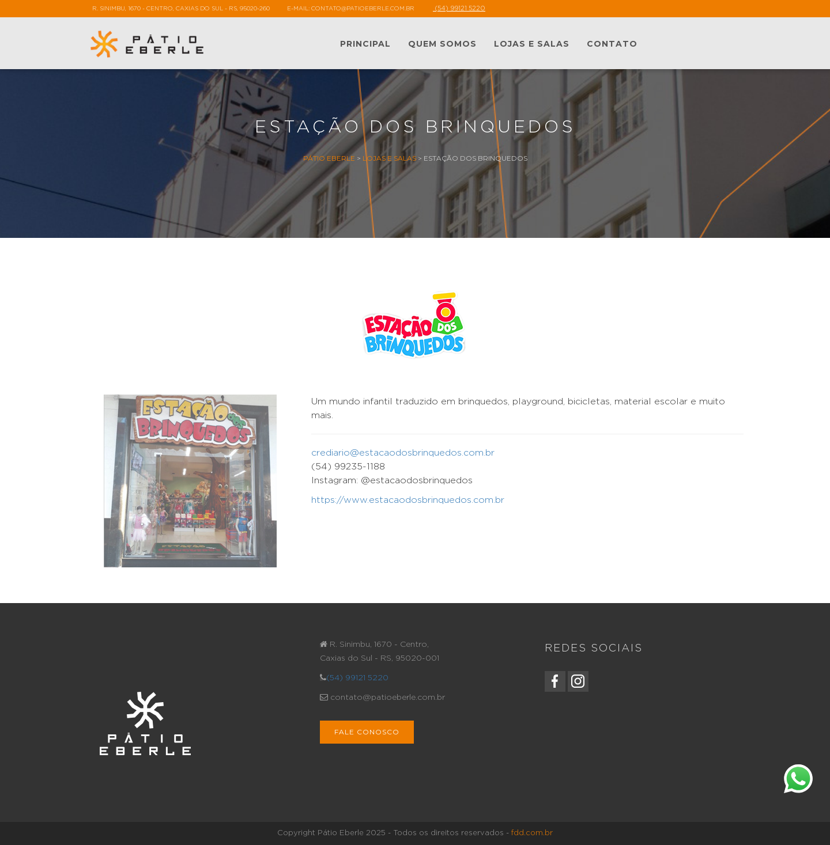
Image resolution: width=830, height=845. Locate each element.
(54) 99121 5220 (357, 678)
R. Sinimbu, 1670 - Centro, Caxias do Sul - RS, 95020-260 (181, 9)
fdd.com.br (532, 833)
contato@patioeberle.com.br (362, 9)
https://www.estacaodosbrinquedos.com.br (407, 500)
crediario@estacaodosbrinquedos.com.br (403, 452)
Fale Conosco (366, 731)
